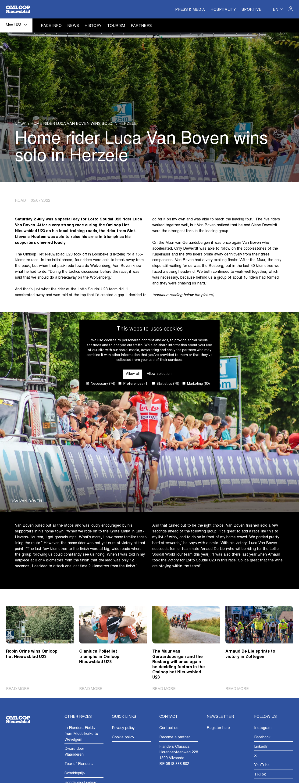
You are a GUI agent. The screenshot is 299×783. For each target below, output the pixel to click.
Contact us (168, 728)
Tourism (116, 26)
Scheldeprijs (74, 773)
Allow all (132, 374)
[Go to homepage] (18, 9)
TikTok (260, 774)
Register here (218, 728)
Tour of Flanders (78, 764)
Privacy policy (123, 728)
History (93, 26)
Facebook (262, 737)
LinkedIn (261, 747)
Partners (141, 26)
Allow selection (159, 374)
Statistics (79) (165, 384)
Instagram (262, 728)
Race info (51, 26)
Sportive (252, 10)
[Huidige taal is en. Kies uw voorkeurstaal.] (278, 9)
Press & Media (190, 10)
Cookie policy (123, 737)
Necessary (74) (100, 384)
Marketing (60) (196, 384)
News (73, 26)
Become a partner (174, 737)
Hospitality (223, 10)
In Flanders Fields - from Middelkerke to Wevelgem (81, 734)
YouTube (262, 765)
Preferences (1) (133, 384)
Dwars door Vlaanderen (74, 752)
